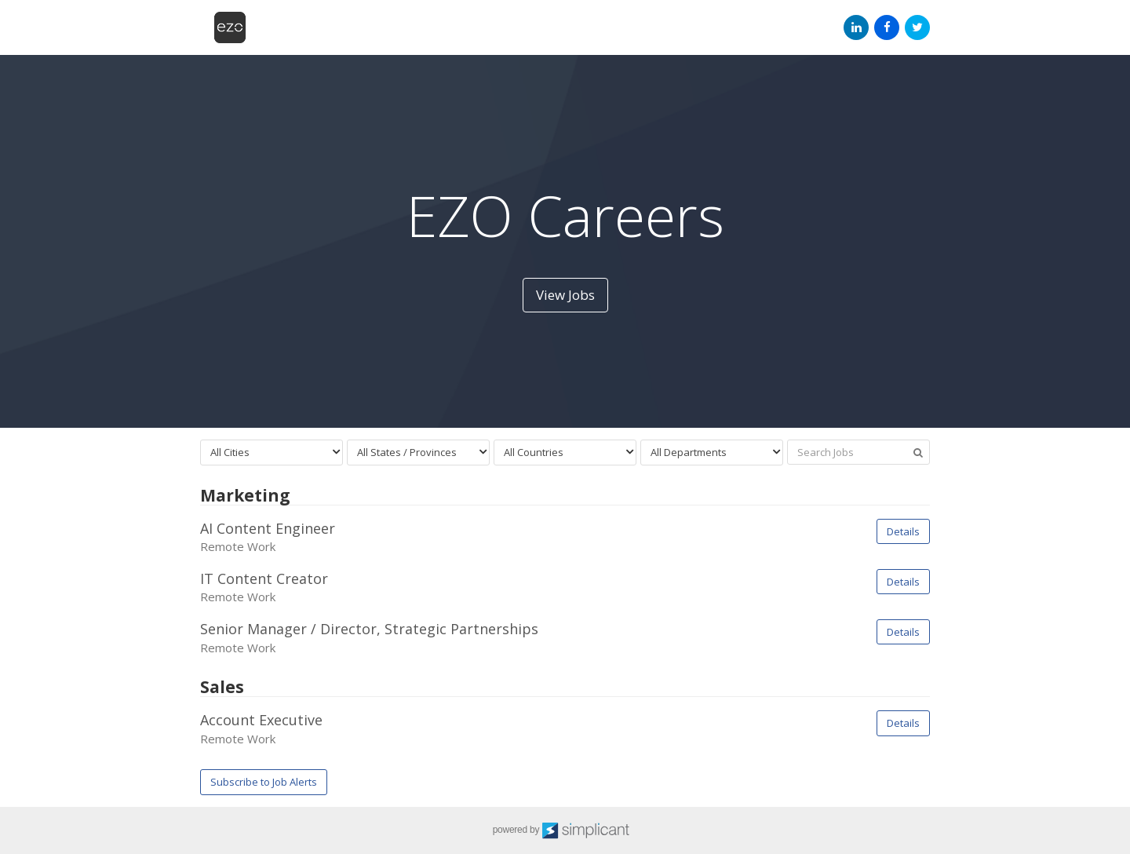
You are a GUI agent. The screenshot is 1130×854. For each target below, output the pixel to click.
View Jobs (565, 295)
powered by (565, 830)
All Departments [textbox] (689, 452)
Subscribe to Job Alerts (263, 782)
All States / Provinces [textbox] (407, 452)
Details (903, 531)
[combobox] (271, 452)
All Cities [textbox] (230, 452)
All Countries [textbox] (533, 452)
